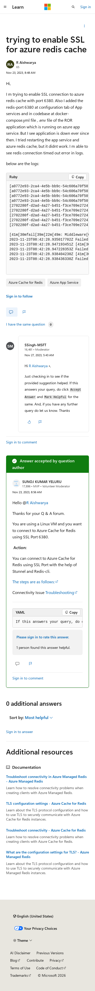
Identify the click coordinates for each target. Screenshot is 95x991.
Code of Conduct (49, 967)
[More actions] (84, 26)
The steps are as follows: (33, 581)
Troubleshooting (59, 592)
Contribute (35, 960)
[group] (47, 228)
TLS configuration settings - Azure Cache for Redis (46, 803)
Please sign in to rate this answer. (42, 637)
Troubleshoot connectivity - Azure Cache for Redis (46, 830)
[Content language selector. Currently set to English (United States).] (33, 916)
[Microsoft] (47, 7)
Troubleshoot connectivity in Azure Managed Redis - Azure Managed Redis (46, 779)
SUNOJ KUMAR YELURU (42, 481)
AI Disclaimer (20, 952)
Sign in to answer (19, 731)
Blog (13, 960)
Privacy (55, 960)
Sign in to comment (21, 442)
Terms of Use (20, 967)
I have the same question (25, 324)
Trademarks (19, 975)
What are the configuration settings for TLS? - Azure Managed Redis (47, 854)
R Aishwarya (26, 62)
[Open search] (73, 6)
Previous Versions (50, 952)
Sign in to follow (19, 296)
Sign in (85, 6)
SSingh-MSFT (35, 344)
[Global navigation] (5, 6)
